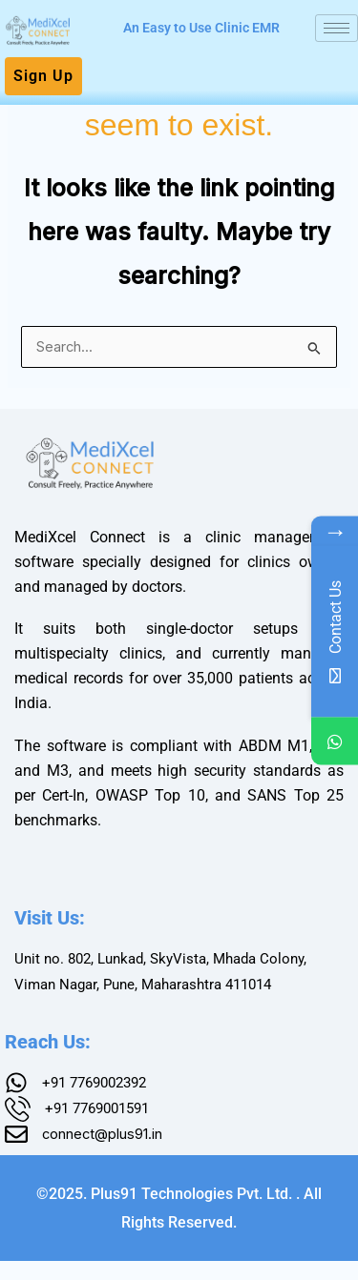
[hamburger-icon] (336, 28)
